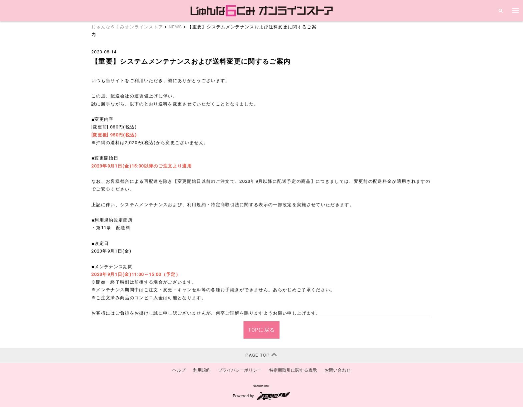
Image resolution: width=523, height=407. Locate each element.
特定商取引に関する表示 (293, 370)
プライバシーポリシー (240, 370)
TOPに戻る (261, 330)
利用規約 (201, 370)
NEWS (175, 26)
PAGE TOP (261, 354)
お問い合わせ (338, 370)
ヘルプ (178, 370)
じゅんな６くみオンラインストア (127, 26)
